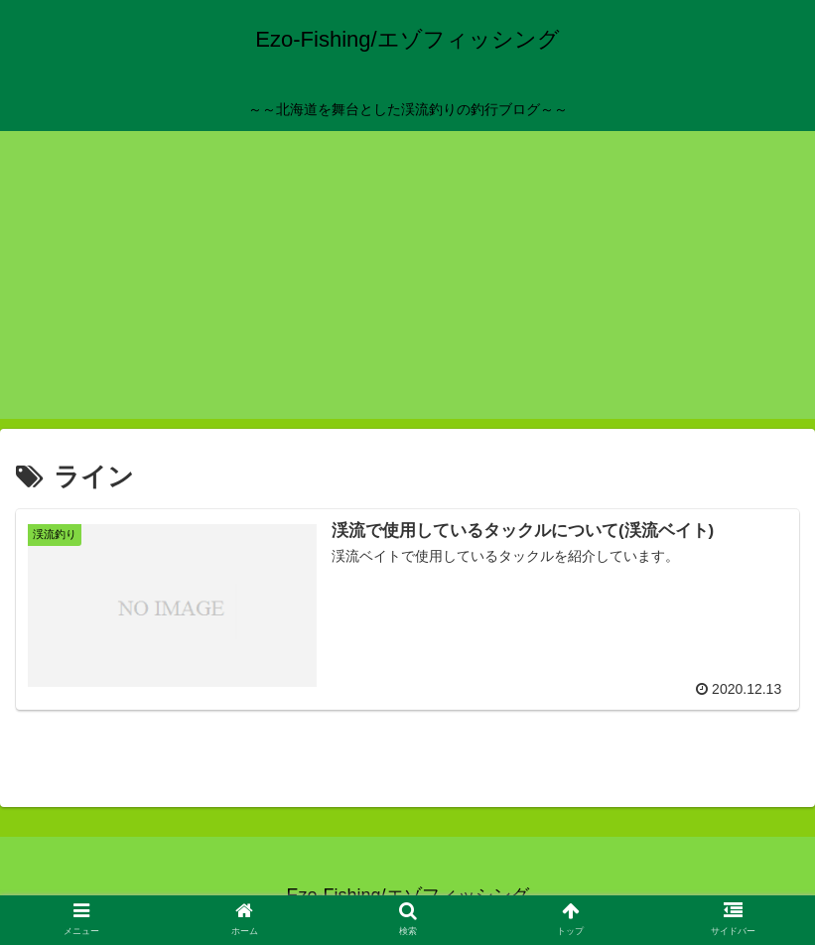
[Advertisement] (407, 280)
